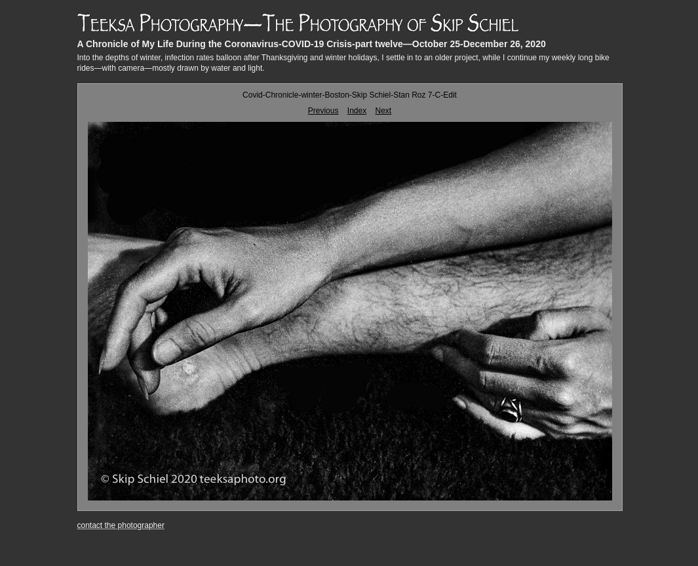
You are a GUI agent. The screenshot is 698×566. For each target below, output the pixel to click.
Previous (323, 110)
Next (384, 110)
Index (356, 110)
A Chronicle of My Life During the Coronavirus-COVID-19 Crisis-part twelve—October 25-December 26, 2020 (311, 44)
